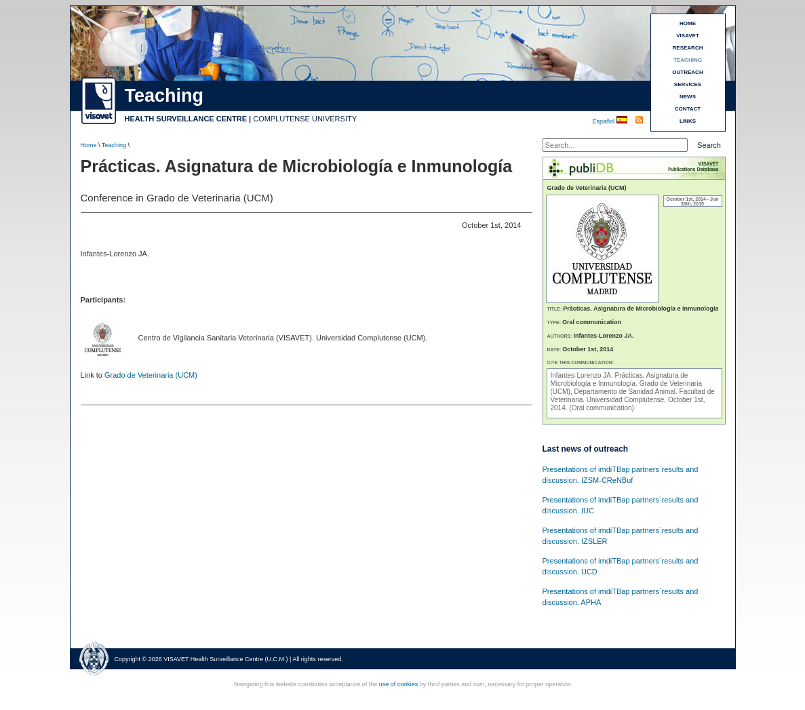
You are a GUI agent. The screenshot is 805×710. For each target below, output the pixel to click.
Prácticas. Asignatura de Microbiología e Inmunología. (619, 379)
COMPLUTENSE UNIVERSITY (305, 119)
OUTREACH (687, 72)
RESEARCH (688, 48)
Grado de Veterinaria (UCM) (150, 375)
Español (604, 121)
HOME (688, 23)
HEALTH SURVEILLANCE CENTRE (186, 119)
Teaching (114, 145)
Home (89, 145)
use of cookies (398, 684)
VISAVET (687, 36)
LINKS (688, 121)
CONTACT (688, 109)
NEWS (688, 97)
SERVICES (687, 84)
